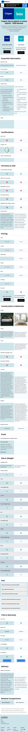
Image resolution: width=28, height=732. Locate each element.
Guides (2, 721)
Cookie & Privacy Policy (5, 723)
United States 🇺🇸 (2, 730)
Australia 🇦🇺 (23, 729)
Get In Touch (3, 722)
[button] (25, 1)
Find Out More (7, 660)
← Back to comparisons (14, 31)
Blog (1, 719)
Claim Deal (24, 5)
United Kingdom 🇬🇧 (15, 730)
